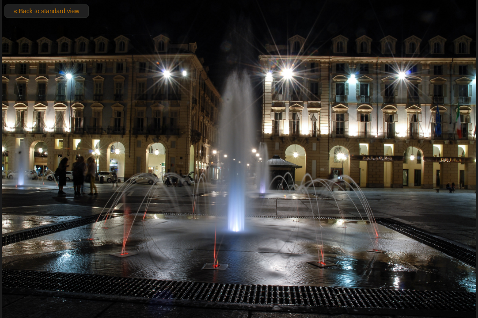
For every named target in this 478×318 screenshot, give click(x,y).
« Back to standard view (46, 11)
